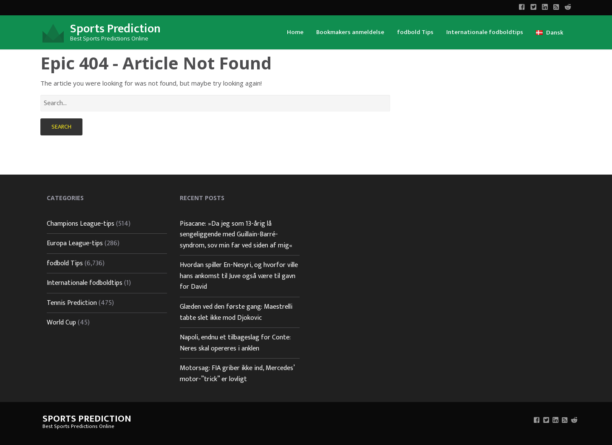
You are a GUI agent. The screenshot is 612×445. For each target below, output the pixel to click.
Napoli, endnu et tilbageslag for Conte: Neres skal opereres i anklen (235, 343)
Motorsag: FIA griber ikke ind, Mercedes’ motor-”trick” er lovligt (237, 373)
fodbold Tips (415, 32)
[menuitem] (295, 31)
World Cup (61, 322)
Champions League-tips (80, 224)
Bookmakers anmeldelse (350, 32)
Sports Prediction (115, 29)
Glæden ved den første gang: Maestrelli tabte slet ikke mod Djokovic (236, 312)
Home (295, 32)
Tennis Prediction (72, 303)
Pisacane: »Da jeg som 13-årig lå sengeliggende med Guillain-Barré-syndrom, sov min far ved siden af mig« (236, 234)
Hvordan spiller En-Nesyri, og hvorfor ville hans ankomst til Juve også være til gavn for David (239, 276)
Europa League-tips (75, 243)
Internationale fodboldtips (484, 32)
